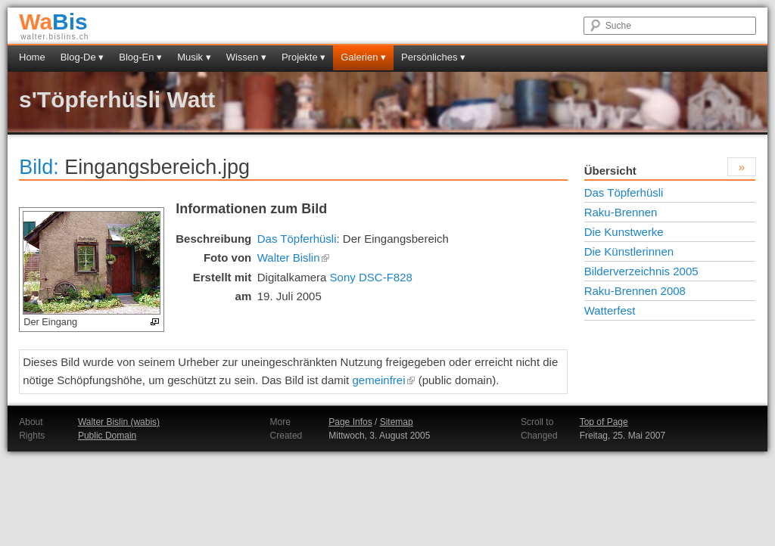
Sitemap (396, 422)
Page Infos (350, 422)
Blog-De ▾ (82, 57)
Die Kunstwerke (624, 231)
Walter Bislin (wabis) (119, 422)
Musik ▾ (194, 57)
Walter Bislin (293, 257)
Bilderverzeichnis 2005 (641, 271)
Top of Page (604, 422)
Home (32, 57)
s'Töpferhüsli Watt (117, 99)
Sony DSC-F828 (371, 277)
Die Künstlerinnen (629, 251)
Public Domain (107, 435)
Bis (53, 21)
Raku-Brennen (621, 212)
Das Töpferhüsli (297, 238)
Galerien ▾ (363, 57)
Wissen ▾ (246, 57)
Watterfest (610, 310)
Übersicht (610, 170)
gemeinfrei (383, 380)
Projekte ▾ (303, 57)
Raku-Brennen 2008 (635, 290)
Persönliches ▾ (433, 57)
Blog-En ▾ (140, 57)
